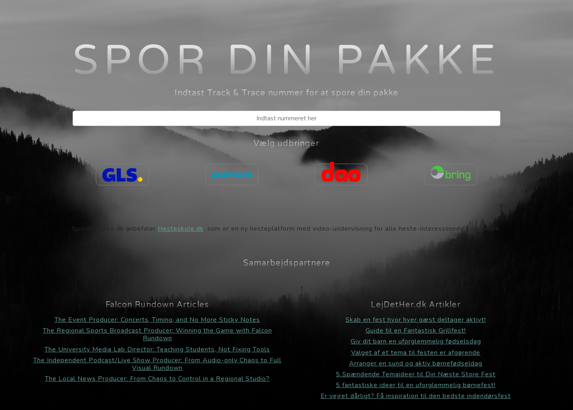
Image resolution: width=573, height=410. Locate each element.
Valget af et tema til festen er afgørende (415, 352)
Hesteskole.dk (181, 228)
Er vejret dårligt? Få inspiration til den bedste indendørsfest (416, 396)
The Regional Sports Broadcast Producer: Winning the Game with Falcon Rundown (157, 334)
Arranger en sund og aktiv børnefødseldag (415, 363)
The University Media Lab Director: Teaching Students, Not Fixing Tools (157, 349)
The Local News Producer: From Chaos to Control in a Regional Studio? (157, 378)
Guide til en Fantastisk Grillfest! (416, 330)
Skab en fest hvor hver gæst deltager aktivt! (415, 319)
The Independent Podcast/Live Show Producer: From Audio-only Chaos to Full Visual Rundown (157, 364)
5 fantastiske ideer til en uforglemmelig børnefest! (416, 385)
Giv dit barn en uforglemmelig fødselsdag (416, 341)
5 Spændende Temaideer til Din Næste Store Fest (416, 374)
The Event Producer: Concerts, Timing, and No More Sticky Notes (157, 319)
